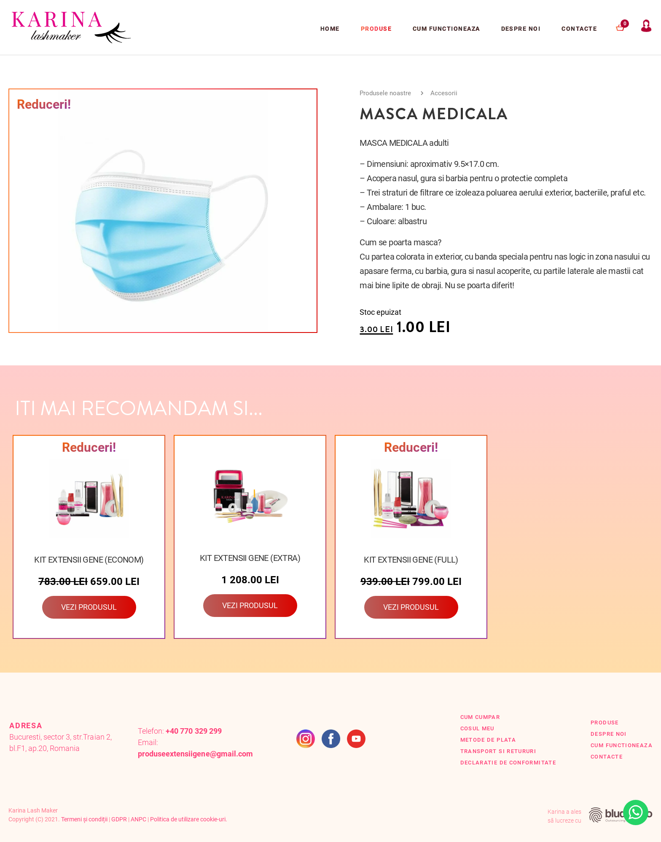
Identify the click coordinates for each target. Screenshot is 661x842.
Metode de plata (488, 740)
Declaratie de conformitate (508, 762)
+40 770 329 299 (193, 731)
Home (330, 28)
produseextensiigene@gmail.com (195, 753)
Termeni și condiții (84, 819)
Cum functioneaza (446, 28)
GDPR (119, 819)
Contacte (579, 28)
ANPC (138, 819)
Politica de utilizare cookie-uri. (188, 819)
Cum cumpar (480, 717)
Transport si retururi (498, 751)
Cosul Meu (477, 728)
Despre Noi (521, 28)
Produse (376, 28)
